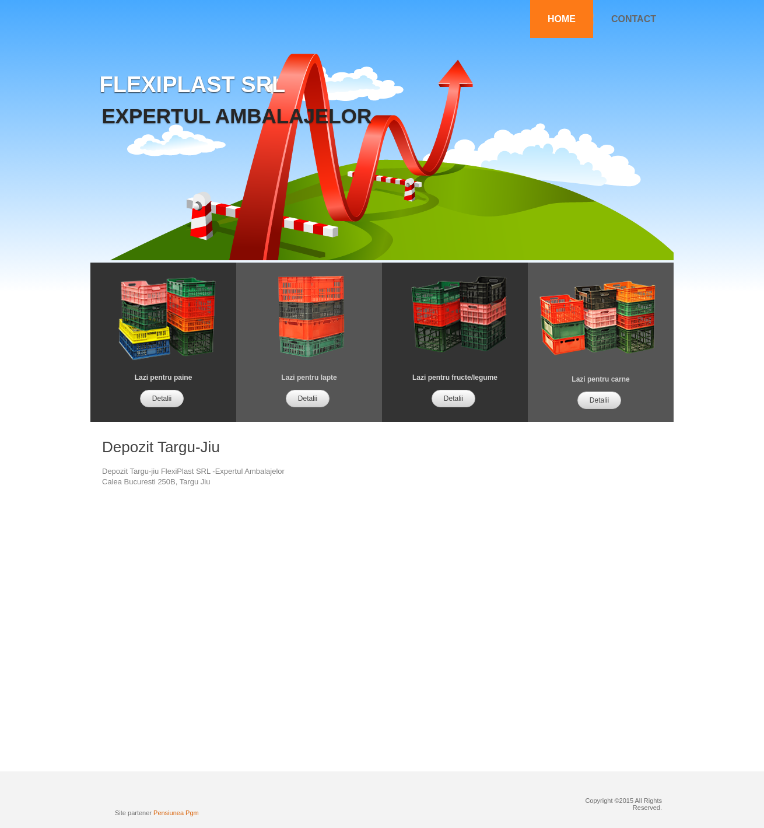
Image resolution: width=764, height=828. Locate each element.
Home (562, 19)
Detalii (161, 398)
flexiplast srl (193, 84)
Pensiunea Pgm (176, 812)
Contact (633, 19)
